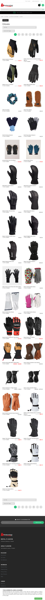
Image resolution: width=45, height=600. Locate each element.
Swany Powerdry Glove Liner (8, 261)
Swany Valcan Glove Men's (29, 211)
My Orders (3, 557)
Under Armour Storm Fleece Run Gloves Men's (11, 286)
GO (43, 9)
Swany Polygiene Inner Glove (29, 236)
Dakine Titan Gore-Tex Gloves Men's (31, 438)
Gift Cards (27, 1)
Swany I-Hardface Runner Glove (8, 236)
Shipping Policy (4, 569)
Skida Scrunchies (5, 109)
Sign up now (38, 522)
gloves (21, 16)
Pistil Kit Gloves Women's (7, 135)
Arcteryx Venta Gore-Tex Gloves (9, 160)
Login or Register (35, 1)
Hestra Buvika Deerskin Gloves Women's (10, 413)
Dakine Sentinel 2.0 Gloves (7, 59)
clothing (6, 16)
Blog (2, 576)
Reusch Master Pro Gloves (29, 337)
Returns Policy (4, 567)
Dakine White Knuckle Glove (29, 84)
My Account (3, 555)
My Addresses (4, 559)
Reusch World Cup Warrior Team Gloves (10, 337)
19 (33, 34)
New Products (4, 574)
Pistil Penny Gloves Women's (29, 135)
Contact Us (3, 585)
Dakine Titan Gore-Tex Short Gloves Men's (11, 438)
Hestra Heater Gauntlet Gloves (30, 388)
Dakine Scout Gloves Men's (8, 489)
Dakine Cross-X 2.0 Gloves (7, 84)
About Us (3, 583)
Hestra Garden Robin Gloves (29, 286)
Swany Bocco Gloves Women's (30, 185)
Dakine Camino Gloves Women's (30, 463)
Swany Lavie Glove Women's (29, 261)
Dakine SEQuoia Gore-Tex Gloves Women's (11, 463)
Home (2, 16)
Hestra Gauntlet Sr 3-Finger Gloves (9, 388)
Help (42, 1)
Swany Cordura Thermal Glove (8, 211)
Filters (5, 20)
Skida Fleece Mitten (28, 109)
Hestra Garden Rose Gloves (8, 312)
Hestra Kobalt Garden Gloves (30, 312)
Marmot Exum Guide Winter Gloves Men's (10, 362)
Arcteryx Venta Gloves (28, 160)
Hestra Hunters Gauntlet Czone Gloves (32, 362)
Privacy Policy (4, 571)
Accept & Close (38, 598)
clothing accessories (13, 16)
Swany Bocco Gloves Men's (8, 185)
